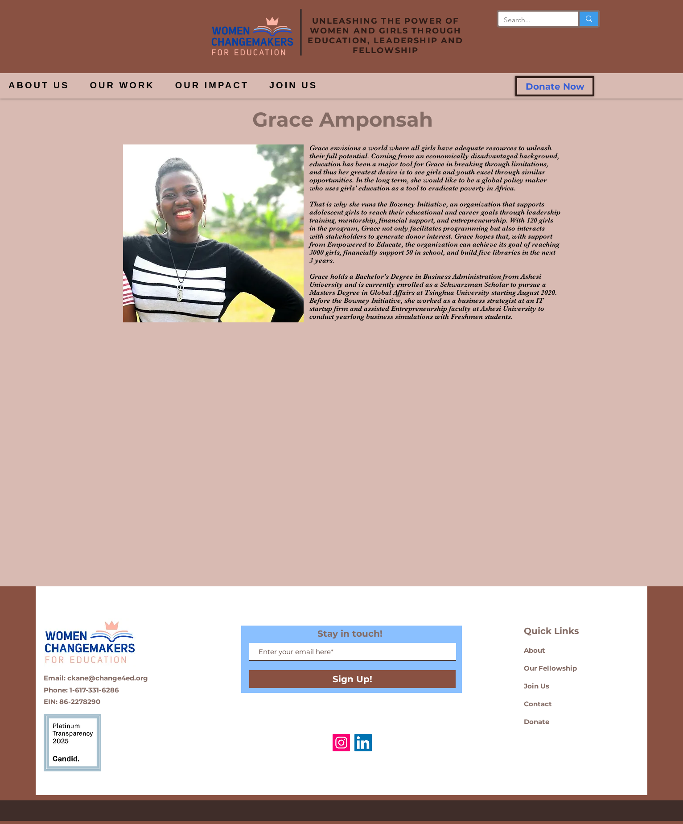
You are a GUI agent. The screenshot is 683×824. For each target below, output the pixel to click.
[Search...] (531, 20)
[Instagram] (341, 742)
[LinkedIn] (363, 742)
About (534, 650)
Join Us (536, 686)
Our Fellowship (551, 668)
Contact (538, 704)
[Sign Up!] (352, 679)
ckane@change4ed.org (107, 678)
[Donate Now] (554, 86)
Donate (536, 721)
